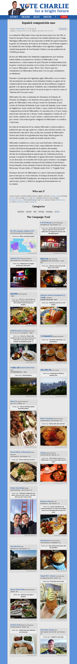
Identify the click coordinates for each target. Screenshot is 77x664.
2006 (22, 28)
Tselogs (43, 453)
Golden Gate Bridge (17, 488)
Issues (47, 16)
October (18, 28)
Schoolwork (62, 29)
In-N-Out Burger (46, 222)
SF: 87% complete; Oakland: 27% (22, 231)
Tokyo (42, 200)
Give (64, 16)
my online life (32, 202)
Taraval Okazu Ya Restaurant (20, 452)
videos (34, 198)
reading (53, 196)
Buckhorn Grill (45, 501)
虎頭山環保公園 (45, 370)
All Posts (57, 211)
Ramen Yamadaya (46, 418)
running (58, 196)
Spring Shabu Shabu (17, 589)
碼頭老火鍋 (44, 259)
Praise (26, 16)
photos (27, 198)
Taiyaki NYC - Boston (47, 576)
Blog (36, 16)
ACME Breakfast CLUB (18, 331)
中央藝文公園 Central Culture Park (22, 367)
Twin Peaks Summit (47, 630)
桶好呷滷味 (14, 294)
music (13, 198)
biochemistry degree (16, 200)
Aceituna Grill (15, 625)
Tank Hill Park (15, 546)
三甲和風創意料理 (46, 336)
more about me (20, 202)
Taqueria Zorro (15, 258)
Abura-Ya (13, 401)
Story (14, 16)
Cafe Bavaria (44, 540)
